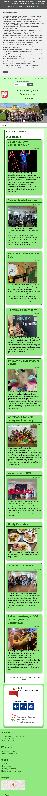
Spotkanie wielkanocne (22, 200)
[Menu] (23, 125)
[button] (2, 113)
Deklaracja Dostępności (11, 771)
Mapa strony (15, 78)
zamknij (5, 72)
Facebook (6, 766)
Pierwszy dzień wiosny (22, 309)
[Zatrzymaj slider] (23, 121)
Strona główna (7, 78)
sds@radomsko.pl (9, 753)
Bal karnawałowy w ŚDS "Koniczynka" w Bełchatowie (23, 619)
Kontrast (40, 78)
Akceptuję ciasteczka (32, 6)
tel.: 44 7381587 (8, 751)
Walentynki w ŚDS (19, 473)
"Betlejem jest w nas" (21, 565)
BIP (4, 764)
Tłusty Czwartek (18, 524)
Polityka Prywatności (10, 769)
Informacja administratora (23, 81)
